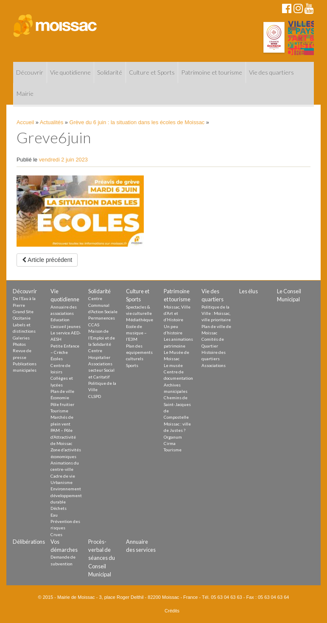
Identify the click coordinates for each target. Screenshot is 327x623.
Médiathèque (139, 319)
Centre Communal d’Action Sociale (102, 305)
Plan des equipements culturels (139, 352)
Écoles (56, 358)
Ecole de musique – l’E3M (136, 333)
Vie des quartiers (271, 72)
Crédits (172, 610)
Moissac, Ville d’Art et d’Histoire (177, 313)
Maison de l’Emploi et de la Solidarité (101, 337)
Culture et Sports (152, 72)
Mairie (25, 93)
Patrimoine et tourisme (211, 72)
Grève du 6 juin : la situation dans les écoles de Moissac (137, 122)
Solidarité (109, 72)
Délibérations (29, 541)
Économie (59, 397)
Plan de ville (62, 391)
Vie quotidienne (70, 72)
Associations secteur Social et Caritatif (101, 370)
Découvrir (29, 72)
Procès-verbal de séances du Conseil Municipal (101, 558)
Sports (132, 365)
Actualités (51, 122)
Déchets (58, 508)
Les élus (248, 291)
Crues (56, 534)
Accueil (25, 122)
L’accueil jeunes (65, 326)
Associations (213, 365)
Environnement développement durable (66, 495)
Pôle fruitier (62, 404)
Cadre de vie (62, 475)
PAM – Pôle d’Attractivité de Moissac (63, 437)
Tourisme (59, 410)
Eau (54, 514)
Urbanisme (61, 482)
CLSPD (94, 396)
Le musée (173, 365)
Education (60, 319)
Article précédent (47, 259)
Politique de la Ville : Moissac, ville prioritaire (216, 313)
